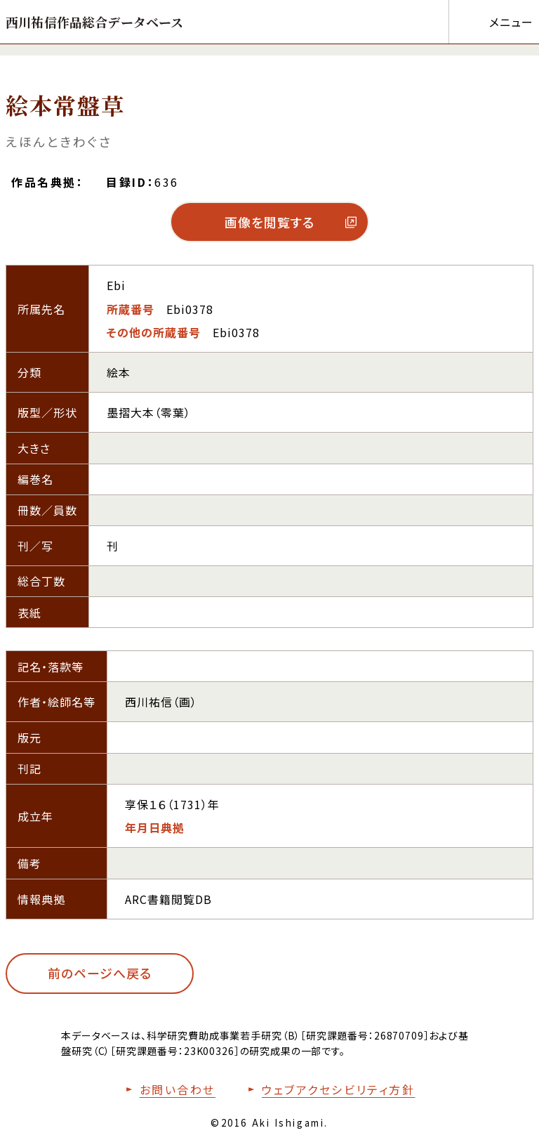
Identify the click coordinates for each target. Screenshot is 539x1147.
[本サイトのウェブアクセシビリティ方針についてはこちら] (328, 1089)
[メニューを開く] (490, 22)
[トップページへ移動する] (95, 22)
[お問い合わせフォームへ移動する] (167, 1089)
